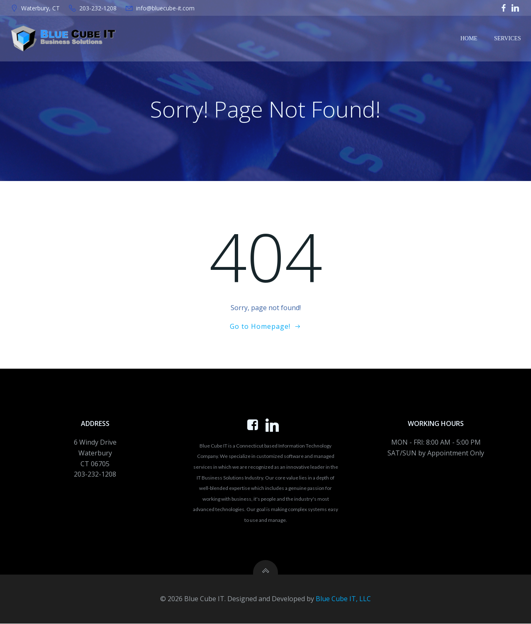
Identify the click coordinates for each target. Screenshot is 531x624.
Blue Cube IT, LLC (343, 599)
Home (468, 38)
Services (507, 38)
